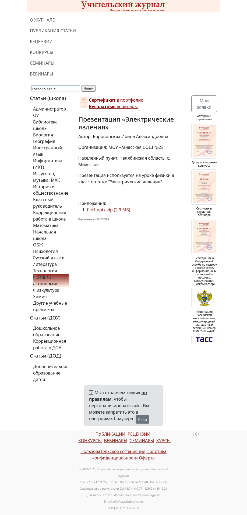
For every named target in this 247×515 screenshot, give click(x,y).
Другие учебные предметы (50, 306)
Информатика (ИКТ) (47, 164)
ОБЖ (38, 245)
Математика (46, 225)
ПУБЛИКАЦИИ (110, 434)
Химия (40, 297)
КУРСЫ (163, 441)
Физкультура (46, 290)
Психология (45, 251)
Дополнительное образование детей (51, 372)
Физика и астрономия (45, 280)
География (44, 141)
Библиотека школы (45, 125)
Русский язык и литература (49, 261)
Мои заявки (204, 104)
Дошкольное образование (47, 331)
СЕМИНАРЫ (42, 63)
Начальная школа (44, 235)
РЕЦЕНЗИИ (41, 41)
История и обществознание (50, 190)
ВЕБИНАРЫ (41, 74)
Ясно (142, 419)
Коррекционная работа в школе (49, 216)
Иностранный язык (47, 151)
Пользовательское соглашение (112, 451)
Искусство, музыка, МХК (46, 177)
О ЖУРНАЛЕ (42, 20)
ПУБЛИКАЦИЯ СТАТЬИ (53, 31)
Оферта (147, 458)
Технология (45, 271)
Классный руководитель (47, 203)
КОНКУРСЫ (41, 52)
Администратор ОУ (49, 112)
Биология (43, 135)
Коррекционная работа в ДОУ (49, 344)
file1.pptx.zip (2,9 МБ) (108, 210)
